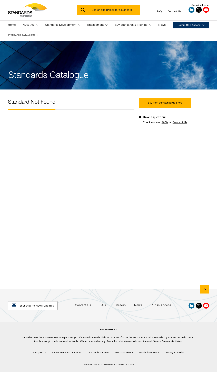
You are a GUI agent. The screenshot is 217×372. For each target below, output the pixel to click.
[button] (110, 10)
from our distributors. (172, 341)
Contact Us (180, 122)
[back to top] (204, 289)
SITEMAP (130, 365)
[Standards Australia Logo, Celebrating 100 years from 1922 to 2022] (42, 10)
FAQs (165, 122)
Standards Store (151, 341)
